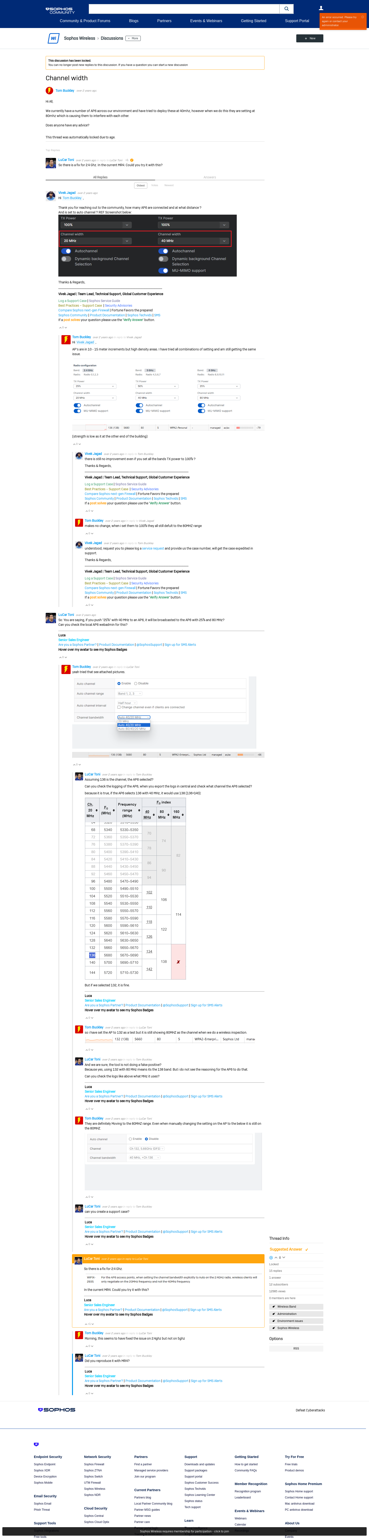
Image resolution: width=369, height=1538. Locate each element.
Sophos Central (94, 1516)
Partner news (142, 1516)
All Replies (100, 177)
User (321, 8)
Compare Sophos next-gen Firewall (83, 310)
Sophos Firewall (94, 1464)
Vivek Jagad (67, 193)
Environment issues (290, 1321)
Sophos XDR (42, 1470)
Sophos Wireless (288, 1328)
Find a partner (143, 1464)
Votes (154, 185)
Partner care (142, 1522)
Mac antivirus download (299, 1503)
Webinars (240, 1518)
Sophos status (193, 1501)
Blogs (133, 21)
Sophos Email (42, 1503)
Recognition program (248, 1491)
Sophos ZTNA (93, 1470)
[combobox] (184, 9)
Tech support (192, 1507)
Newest (169, 185)
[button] (287, 9)
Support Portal (297, 21)
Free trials (291, 1464)
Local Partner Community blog (153, 1503)
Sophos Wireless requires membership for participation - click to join (184, 1531)
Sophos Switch (93, 1476)
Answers (210, 177)
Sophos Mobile (43, 1482)
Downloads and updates (199, 1464)
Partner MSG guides (147, 1509)
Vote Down (66, 327)
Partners (164, 21)
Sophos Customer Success (201, 1482)
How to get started (246, 1464)
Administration (287, 1314)
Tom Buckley (65, 90)
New (313, 38)
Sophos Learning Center (199, 1495)
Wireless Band (286, 1307)
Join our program (145, 1476)
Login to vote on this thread (276, 1257)
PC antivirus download (299, 1509)
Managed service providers (151, 1470)
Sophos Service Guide (104, 301)
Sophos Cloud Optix (96, 1522)
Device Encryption (45, 1476)
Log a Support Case (72, 301)
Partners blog (142, 1497)
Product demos (294, 1470)
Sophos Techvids (139, 315)
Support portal (193, 1476)
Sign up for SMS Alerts (180, 645)
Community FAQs (246, 1470)
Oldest (141, 185)
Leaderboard (243, 1497)
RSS (296, 1348)
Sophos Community (73, 315)
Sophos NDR (92, 1495)
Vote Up (60, 327)
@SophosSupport (149, 645)
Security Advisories (118, 305)
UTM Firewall (92, 1482)
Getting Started (253, 21)
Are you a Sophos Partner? (77, 645)
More (135, 38)
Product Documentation (107, 315)
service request (153, 548)
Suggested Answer (286, 1249)
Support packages (195, 1470)
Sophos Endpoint (44, 1464)
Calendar (240, 1524)
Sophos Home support (299, 1491)
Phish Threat (42, 1509)
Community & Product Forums (85, 21)
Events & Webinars (206, 21)
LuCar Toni (66, 160)
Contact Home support (299, 1497)
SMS (157, 315)
